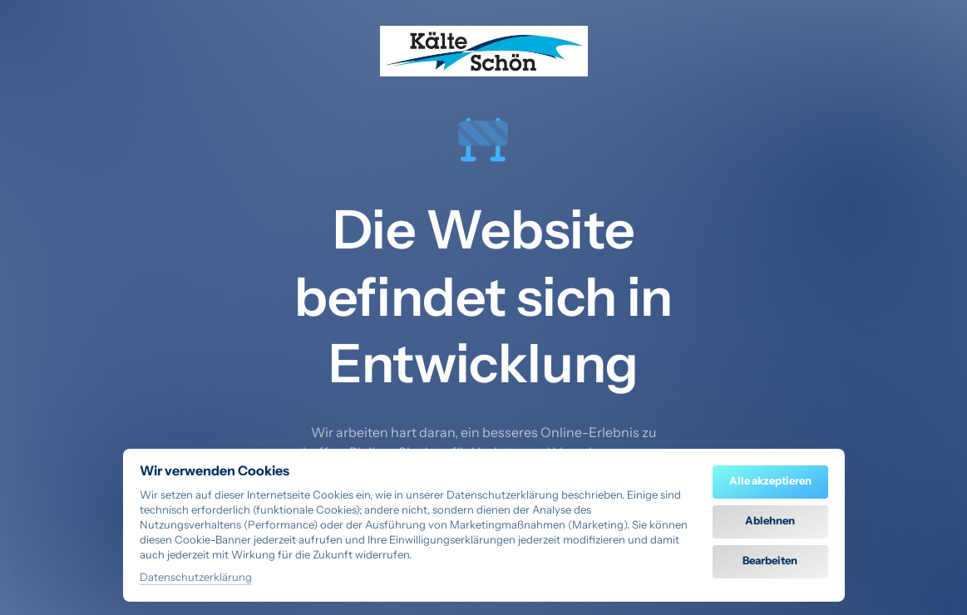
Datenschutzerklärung (196, 578)
